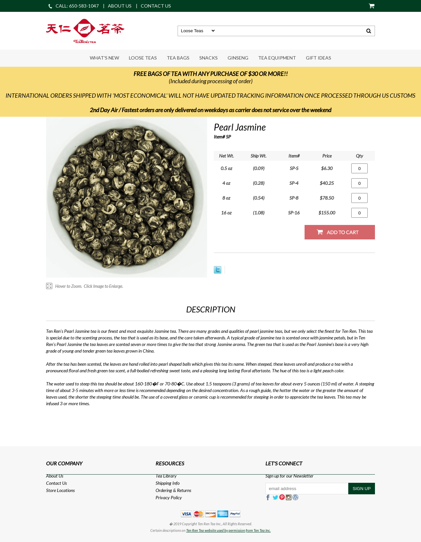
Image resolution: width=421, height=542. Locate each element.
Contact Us (56, 483)
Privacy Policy (169, 497)
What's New (104, 58)
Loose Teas (143, 58)
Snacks (208, 58)
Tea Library (166, 476)
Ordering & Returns (173, 490)
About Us (54, 476)
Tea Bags (178, 58)
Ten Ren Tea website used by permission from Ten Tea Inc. (228, 530)
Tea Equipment (277, 58)
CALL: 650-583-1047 (73, 6)
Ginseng (238, 58)
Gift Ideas (318, 58)
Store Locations (60, 490)
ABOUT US (120, 6)
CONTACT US (156, 6)
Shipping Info (168, 483)
